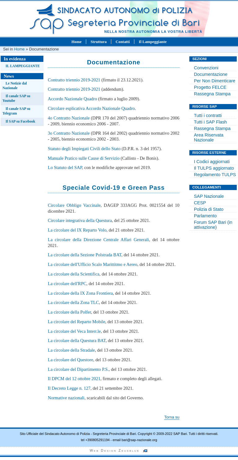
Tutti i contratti (208, 115)
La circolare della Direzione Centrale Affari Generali (98, 239)
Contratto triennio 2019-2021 (74, 79)
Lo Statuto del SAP (65, 167)
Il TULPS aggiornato (214, 168)
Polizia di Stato (208, 209)
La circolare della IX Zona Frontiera (80, 293)
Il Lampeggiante (153, 42)
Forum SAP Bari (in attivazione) (213, 225)
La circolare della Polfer (69, 312)
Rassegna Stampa (212, 93)
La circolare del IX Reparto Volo (77, 230)
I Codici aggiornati (212, 161)
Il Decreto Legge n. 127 (69, 388)
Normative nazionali (66, 397)
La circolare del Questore (70, 359)
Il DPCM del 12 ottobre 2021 (74, 378)
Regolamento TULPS (215, 174)
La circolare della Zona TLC (73, 302)
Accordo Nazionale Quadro (72, 98)
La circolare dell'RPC (67, 283)
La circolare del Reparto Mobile (76, 321)
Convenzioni (206, 67)
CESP (200, 202)
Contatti (123, 42)
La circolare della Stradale (71, 350)
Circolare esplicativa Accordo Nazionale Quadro (91, 108)
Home (76, 42)
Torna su (171, 417)
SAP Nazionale (209, 196)
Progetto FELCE (210, 87)
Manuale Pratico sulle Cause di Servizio (83, 158)
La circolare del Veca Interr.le (74, 331)
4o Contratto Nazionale (69, 117)
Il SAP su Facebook (20, 121)
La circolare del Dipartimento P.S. (78, 369)
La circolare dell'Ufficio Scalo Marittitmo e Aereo (92, 264)
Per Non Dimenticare (215, 80)
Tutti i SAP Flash (210, 121)
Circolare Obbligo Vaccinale (74, 205)
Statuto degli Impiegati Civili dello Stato (84, 148)
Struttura (98, 42)
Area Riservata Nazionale (208, 137)
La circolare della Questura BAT (77, 340)
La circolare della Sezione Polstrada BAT (84, 254)
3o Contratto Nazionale (69, 133)
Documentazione (210, 74)
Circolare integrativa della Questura (80, 220)
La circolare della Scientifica (73, 273)
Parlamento (205, 215)
